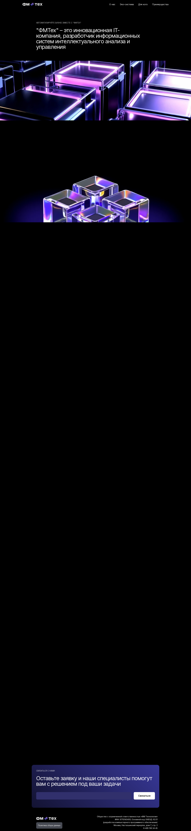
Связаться (144, 795)
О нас (112, 4)
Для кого (143, 4)
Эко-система (127, 4)
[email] (83, 796)
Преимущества (160, 4)
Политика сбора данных (49, 825)
